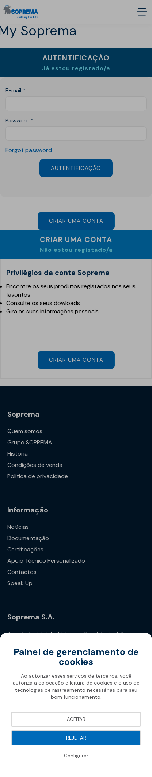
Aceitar (76, 719)
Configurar (76, 756)
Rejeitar (76, 738)
